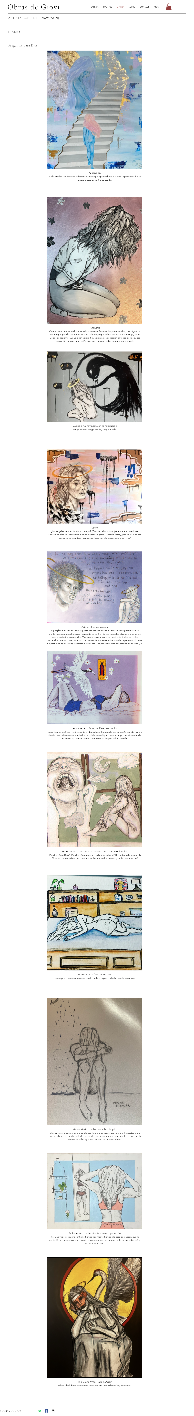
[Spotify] (39, 1411)
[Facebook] (46, 1411)
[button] (169, 6)
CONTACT (48, 17)
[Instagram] (53, 1411)
